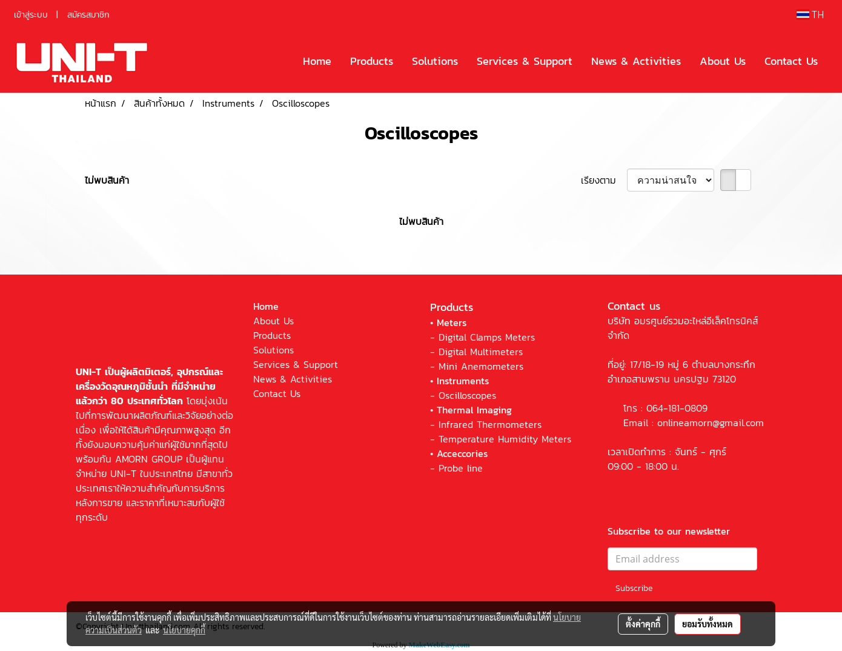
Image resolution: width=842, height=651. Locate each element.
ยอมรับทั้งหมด (707, 623)
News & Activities (636, 61)
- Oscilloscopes (463, 395)
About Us (723, 61)
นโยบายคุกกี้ (184, 629)
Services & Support (524, 61)
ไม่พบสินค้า (107, 180)
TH (810, 14)
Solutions (435, 61)
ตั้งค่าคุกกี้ (643, 623)
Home (317, 61)
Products (371, 61)
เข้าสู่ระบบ (31, 14)
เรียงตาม (604, 180)
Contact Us (791, 61)
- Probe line (456, 468)
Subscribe (633, 588)
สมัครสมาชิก (88, 14)
